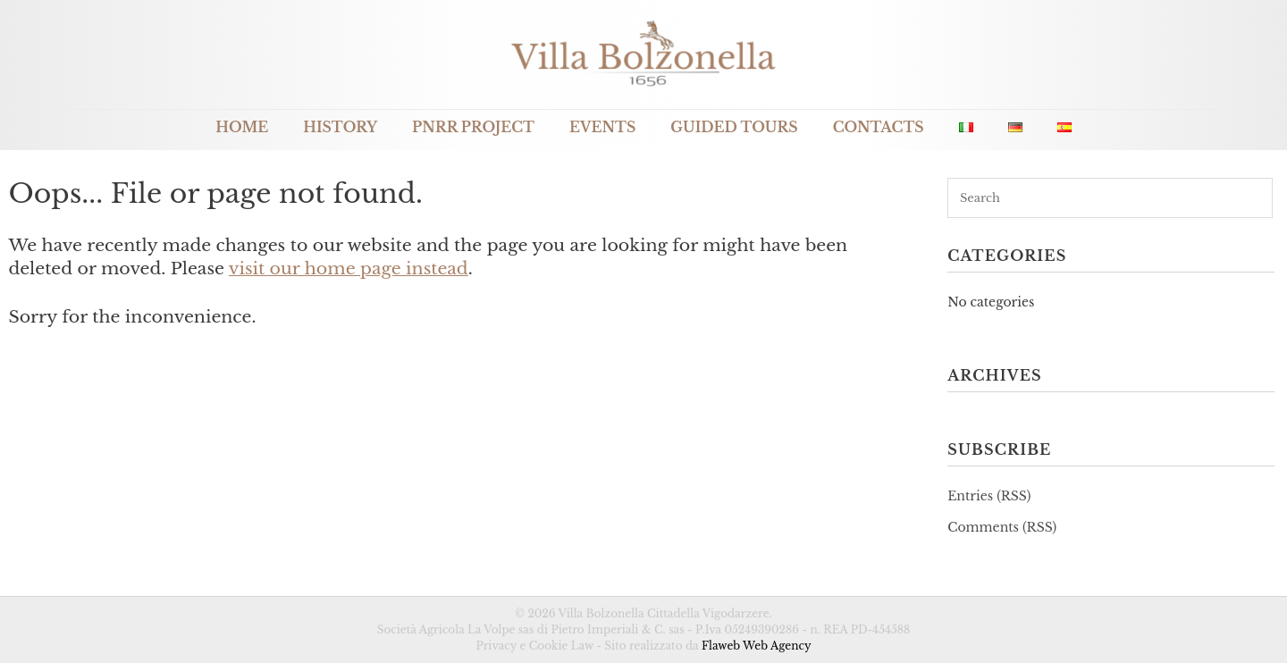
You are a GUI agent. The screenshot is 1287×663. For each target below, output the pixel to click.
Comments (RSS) (1001, 527)
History (340, 127)
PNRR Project (473, 127)
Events (602, 127)
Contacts (878, 127)
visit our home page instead (348, 268)
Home (241, 127)
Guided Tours (733, 127)
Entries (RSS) (988, 496)
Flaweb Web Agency (757, 645)
